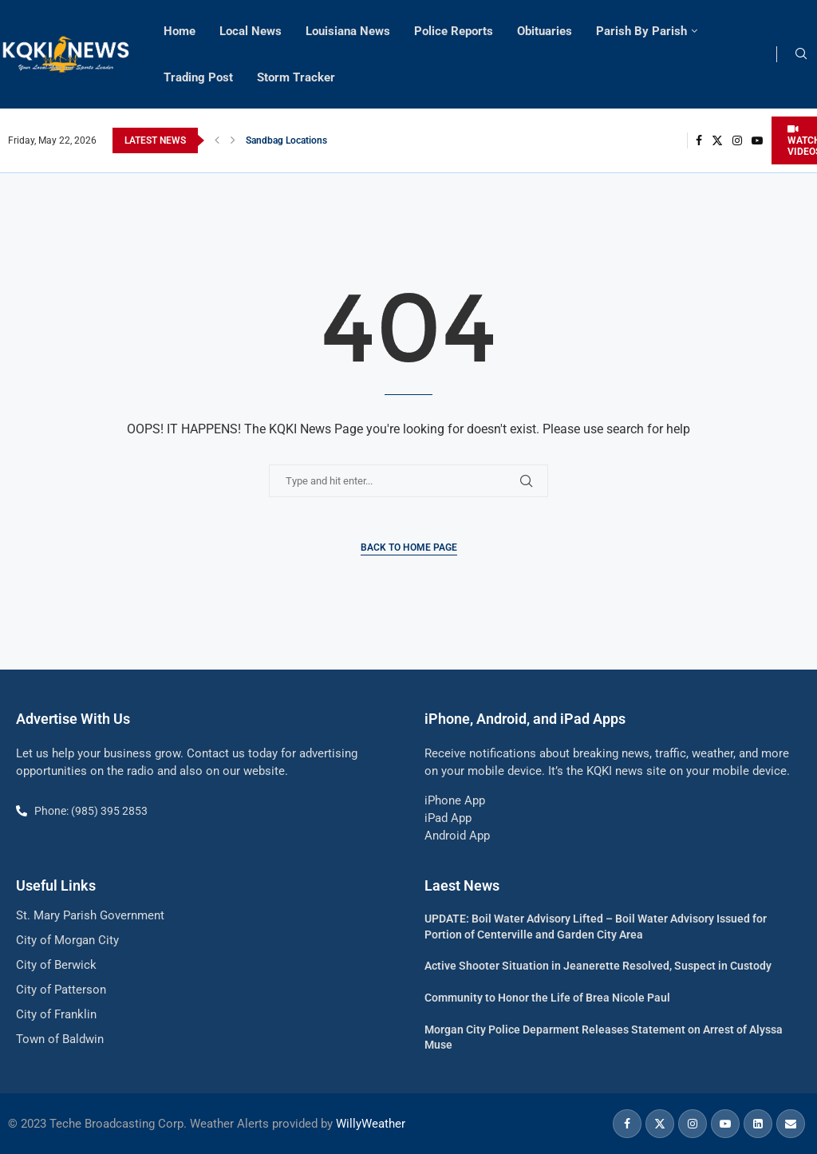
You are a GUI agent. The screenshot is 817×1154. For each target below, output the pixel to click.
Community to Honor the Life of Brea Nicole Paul (547, 997)
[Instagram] (737, 140)
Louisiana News (348, 31)
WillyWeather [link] (370, 1123)
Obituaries (544, 31)
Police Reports (453, 31)
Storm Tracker (296, 77)
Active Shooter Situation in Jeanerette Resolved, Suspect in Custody (598, 965)
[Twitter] (717, 140)
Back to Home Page (409, 547)
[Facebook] (699, 140)
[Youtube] (757, 140)
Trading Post (198, 77)
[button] (217, 140)
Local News (250, 31)
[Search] (801, 54)
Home (179, 31)
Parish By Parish (641, 31)
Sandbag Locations (286, 140)
